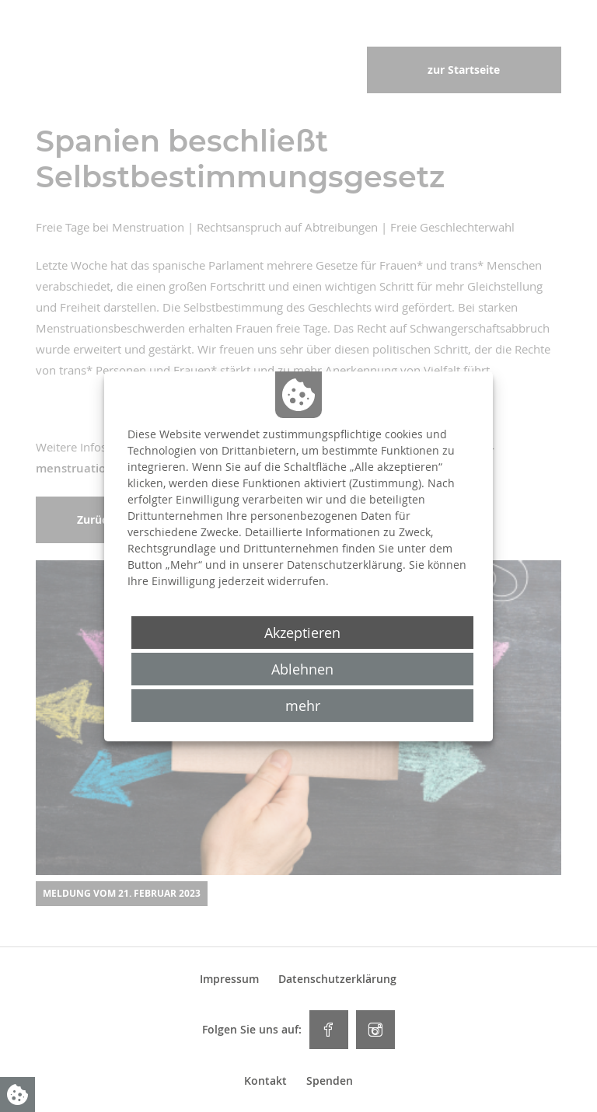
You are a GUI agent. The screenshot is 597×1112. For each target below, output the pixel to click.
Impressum (229, 979)
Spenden (329, 1081)
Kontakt (265, 1081)
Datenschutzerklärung (337, 979)
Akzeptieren (302, 632)
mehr (302, 705)
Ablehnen (302, 669)
